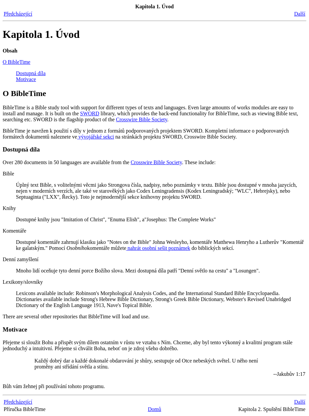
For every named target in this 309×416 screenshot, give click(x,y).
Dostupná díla (30, 73)
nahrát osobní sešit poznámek (158, 248)
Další (299, 14)
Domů (154, 409)
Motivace (26, 79)
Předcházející (18, 14)
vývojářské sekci (95, 137)
